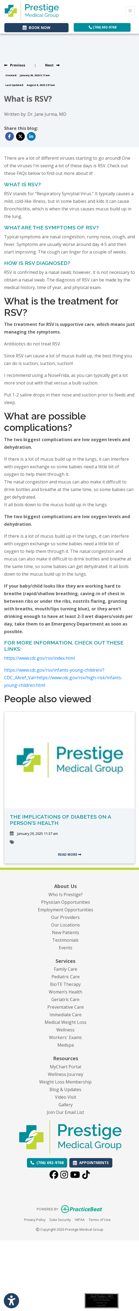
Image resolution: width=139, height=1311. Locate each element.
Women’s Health (65, 992)
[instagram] (64, 1176)
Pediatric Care (65, 977)
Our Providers (65, 917)
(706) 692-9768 (102, 27)
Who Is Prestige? (65, 894)
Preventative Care (65, 1007)
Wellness (65, 1030)
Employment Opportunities (65, 910)
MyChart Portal (65, 1067)
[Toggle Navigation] (130, 10)
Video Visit (65, 1097)
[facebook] (54, 1176)
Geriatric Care (65, 999)
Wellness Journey (65, 1074)
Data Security (60, 1219)
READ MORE (69, 854)
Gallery (65, 1105)
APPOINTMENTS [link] (91, 1162)
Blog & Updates (65, 1089)
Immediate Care (66, 1015)
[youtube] (75, 1176)
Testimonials (65, 940)
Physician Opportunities (65, 902)
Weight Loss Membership (65, 1082)
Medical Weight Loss (66, 1022)
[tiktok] (86, 1176)
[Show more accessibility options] (11, 1301)
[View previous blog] (14, 65)
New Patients (65, 932)
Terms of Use (100, 1219)
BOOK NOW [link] (36, 27)
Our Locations (65, 925)
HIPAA (80, 1219)
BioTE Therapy (65, 984)
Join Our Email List (65, 1112)
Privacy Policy (34, 1219)
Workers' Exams (65, 1037)
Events (65, 948)
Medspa (65, 1045)
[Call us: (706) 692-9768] (47, 1162)
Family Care (65, 969)
